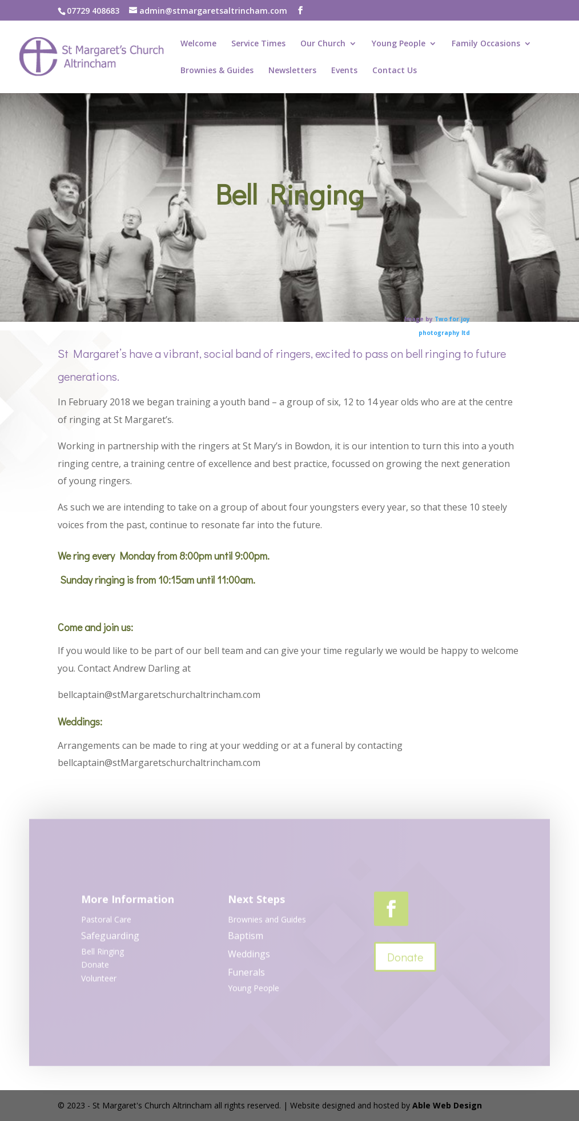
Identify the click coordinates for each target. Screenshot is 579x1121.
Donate (405, 959)
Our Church (322, 44)
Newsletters (292, 70)
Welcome (198, 44)
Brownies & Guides (217, 70)
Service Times (258, 44)
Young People (398, 44)
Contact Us (394, 70)
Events (344, 70)
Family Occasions (486, 44)
